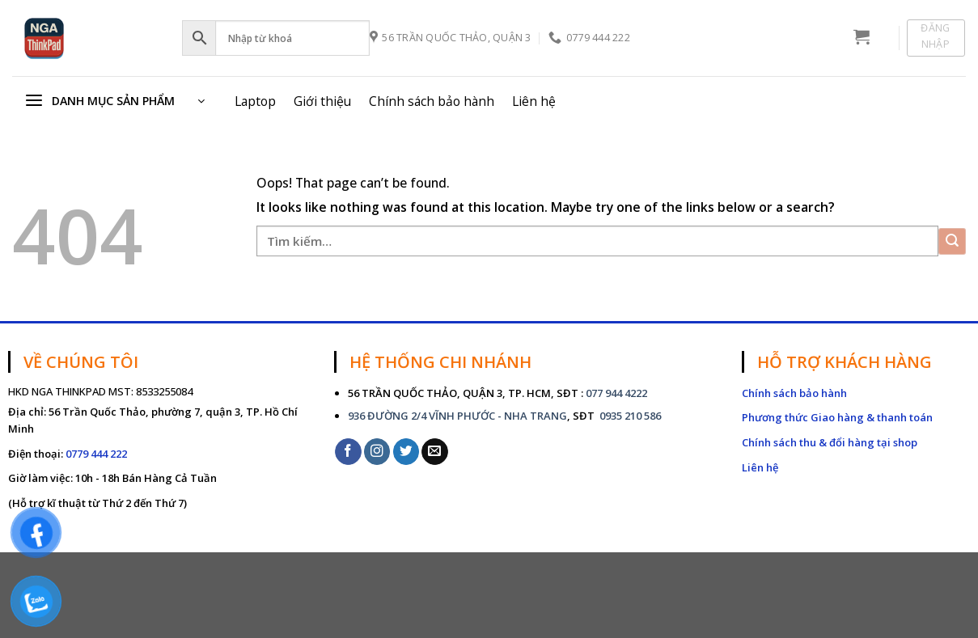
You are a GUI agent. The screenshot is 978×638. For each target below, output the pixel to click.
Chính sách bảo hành (431, 101)
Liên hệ (534, 101)
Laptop (255, 101)
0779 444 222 (96, 453)
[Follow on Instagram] (377, 451)
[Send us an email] (434, 451)
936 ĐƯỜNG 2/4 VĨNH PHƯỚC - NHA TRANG (457, 415)
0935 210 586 (629, 415)
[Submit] (952, 241)
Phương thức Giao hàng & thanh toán (837, 417)
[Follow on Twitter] (406, 451)
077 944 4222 (616, 393)
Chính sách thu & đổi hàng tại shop (829, 442)
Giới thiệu (322, 101)
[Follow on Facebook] (348, 451)
